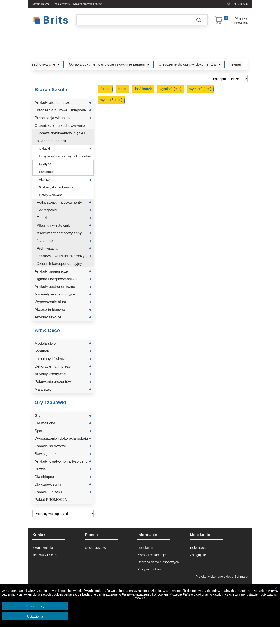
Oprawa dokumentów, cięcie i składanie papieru (110, 64)
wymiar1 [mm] (171, 89)
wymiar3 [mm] (111, 100)
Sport (63, 431)
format (105, 89)
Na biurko (64, 241)
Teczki (64, 218)
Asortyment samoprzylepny (64, 233)
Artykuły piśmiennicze (63, 102)
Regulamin (145, 547)
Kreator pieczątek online (87, 3)
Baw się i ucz (63, 454)
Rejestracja (241, 22)
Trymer (235, 64)
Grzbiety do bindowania (56, 187)
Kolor (122, 89)
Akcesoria (65, 179)
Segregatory (64, 210)
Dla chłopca (63, 477)
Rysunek (63, 351)
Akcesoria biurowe (63, 309)
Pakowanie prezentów (63, 382)
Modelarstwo (63, 343)
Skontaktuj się (42, 547)
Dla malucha (63, 423)
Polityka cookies (149, 569)
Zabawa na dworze (63, 446)
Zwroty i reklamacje (151, 555)
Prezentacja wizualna (63, 118)
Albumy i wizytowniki (64, 225)
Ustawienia (35, 616)
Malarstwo (63, 389)
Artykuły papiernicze (63, 271)
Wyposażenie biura (63, 302)
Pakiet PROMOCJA (51, 500)
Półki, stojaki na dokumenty (64, 202)
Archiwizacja (64, 248)
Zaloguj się (240, 18)
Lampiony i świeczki (63, 359)
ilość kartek (143, 89)
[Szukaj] (133, 19)
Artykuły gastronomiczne (63, 286)
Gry (63, 415)
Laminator (46, 172)
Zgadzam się (35, 606)
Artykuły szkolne (63, 317)
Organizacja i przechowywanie (34, 64)
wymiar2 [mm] (200, 89)
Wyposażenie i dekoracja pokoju (63, 438)
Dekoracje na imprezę (63, 366)
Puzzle (63, 469)
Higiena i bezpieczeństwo (63, 279)
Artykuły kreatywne (63, 374)
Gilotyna (45, 164)
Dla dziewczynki (63, 484)
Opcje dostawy (61, 3)
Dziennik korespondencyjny (59, 264)
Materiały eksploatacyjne (63, 294)
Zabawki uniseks (63, 492)
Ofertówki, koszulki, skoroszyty (64, 256)
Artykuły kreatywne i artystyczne (63, 461)
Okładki (65, 148)
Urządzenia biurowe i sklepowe (63, 110)
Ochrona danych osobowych (158, 562)
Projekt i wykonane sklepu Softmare (222, 576)
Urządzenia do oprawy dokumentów (191, 64)
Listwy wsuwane (51, 195)
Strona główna (40, 3)
